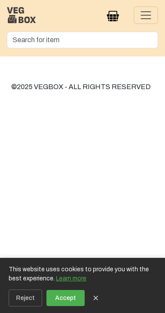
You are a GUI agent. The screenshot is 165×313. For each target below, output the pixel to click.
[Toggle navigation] (146, 15)
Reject (25, 298)
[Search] (82, 40)
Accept (65, 298)
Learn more (71, 278)
